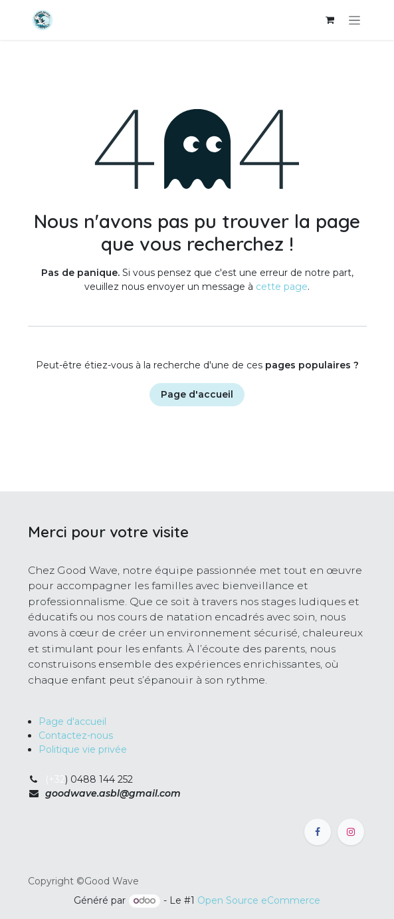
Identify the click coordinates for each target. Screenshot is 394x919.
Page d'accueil (197, 394)
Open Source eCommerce (258, 900)
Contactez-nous (76, 735)
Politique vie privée (83, 749)
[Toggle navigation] (354, 20)
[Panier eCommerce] (330, 20)
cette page (282, 287)
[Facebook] (317, 832)
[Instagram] (351, 832)
